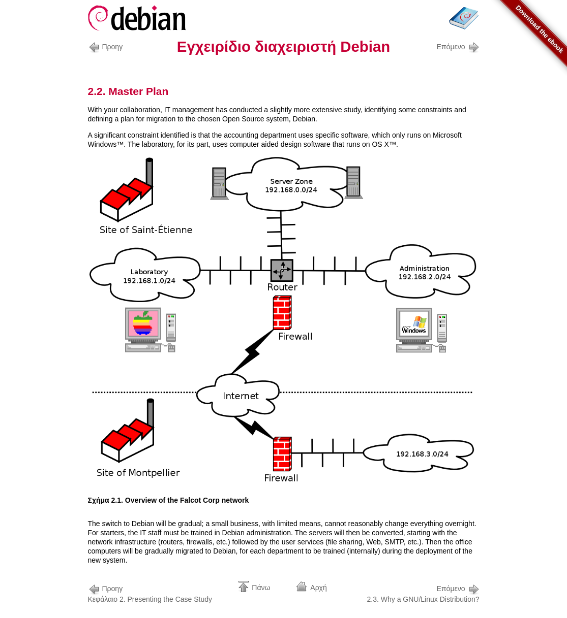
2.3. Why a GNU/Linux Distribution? (423, 592)
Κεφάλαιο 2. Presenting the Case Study (150, 592)
